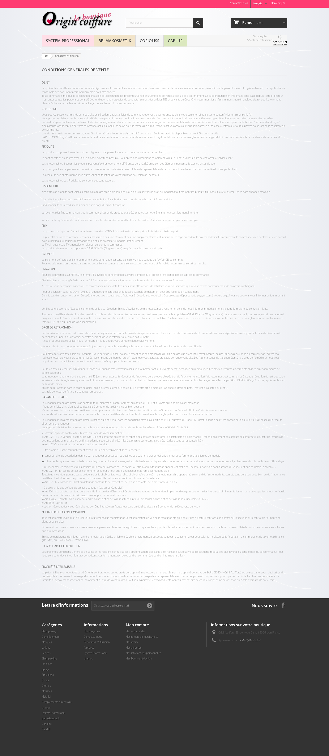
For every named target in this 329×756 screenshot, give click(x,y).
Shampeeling (49, 658)
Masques (47, 642)
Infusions (47, 664)
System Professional (68, 40)
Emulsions (48, 675)
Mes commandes (135, 631)
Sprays (45, 669)
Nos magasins (92, 631)
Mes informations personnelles (143, 653)
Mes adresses (133, 648)
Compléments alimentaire (57, 702)
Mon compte (278, 3)
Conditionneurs (50, 637)
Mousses (47, 691)
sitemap (88, 658)
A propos (89, 648)
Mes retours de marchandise (142, 637)
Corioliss (149, 40)
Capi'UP (175, 40)
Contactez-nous (239, 3)
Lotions (46, 648)
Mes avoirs (132, 642)
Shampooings (49, 631)
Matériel (46, 696)
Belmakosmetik (114, 40)
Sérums (46, 653)
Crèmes (46, 686)
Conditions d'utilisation (97, 642)
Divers (45, 680)
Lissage (46, 707)
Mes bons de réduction (139, 658)
